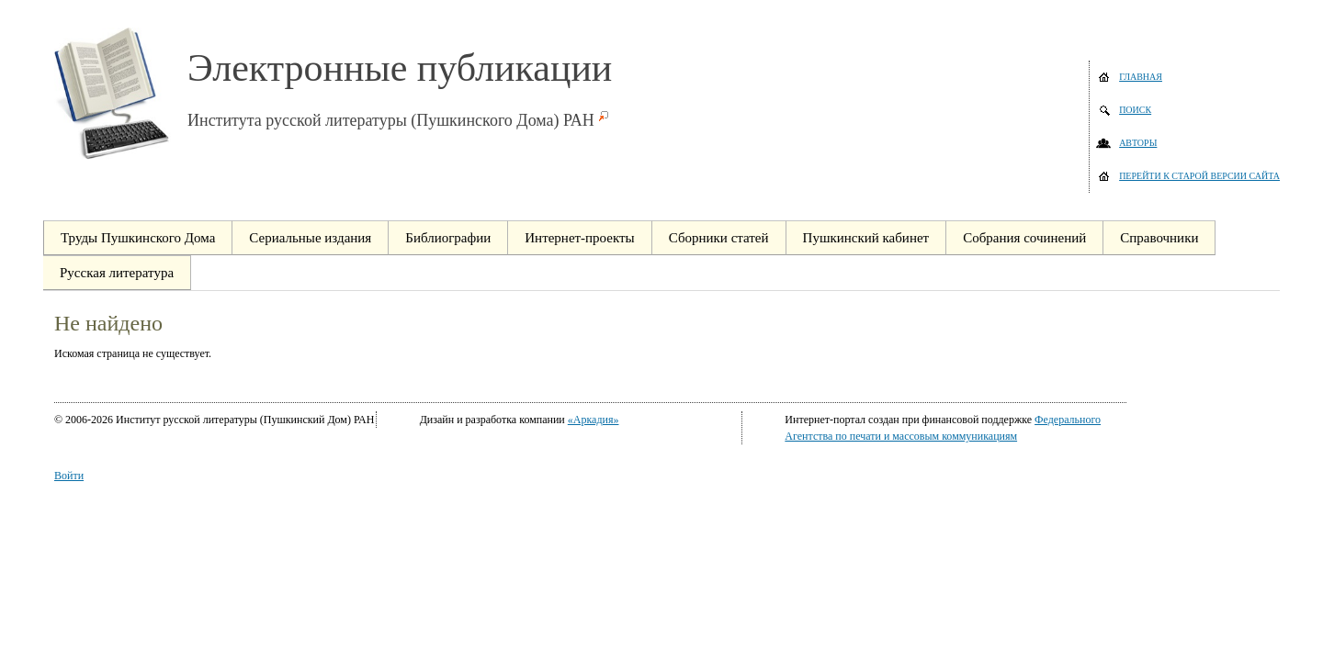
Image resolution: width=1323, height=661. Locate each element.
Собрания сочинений (1024, 237)
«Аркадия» (593, 419)
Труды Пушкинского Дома (138, 237)
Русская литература (117, 272)
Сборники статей (719, 237)
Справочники (1159, 237)
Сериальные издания (310, 237)
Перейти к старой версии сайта (1199, 176)
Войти (69, 475)
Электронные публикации (399, 68)
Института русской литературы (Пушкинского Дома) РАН (390, 120)
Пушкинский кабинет (866, 237)
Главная (1140, 77)
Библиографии (448, 237)
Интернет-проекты (579, 237)
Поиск (1135, 110)
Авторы (1138, 143)
